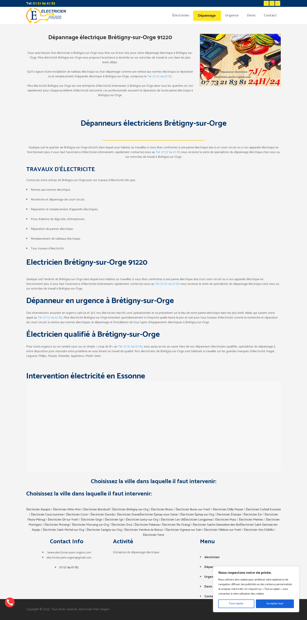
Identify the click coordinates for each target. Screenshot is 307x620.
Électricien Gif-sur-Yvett (63, 519)
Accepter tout (274, 603)
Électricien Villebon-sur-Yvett (222, 529)
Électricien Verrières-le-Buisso (143, 529)
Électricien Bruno (162, 509)
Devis (208, 586)
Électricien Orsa (121, 524)
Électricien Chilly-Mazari (228, 509)
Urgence (210, 576)
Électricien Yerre (153, 535)
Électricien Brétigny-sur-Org (130, 509)
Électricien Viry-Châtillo (259, 529)
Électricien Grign (91, 519)
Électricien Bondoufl (96, 509)
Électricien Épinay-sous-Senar (159, 514)
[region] (256, 589)
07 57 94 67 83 (69, 567)
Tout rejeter (236, 603)
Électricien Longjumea (198, 519)
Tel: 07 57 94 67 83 (159, 76)
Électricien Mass (225, 519)
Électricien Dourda (102, 514)
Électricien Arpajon (38, 509)
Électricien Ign (114, 519)
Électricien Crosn (77, 514)
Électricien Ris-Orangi (176, 524)
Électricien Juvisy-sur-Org (142, 519)
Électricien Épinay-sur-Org (197, 514)
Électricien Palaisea (147, 524)
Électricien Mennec (251, 519)
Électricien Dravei (128, 514)
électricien (211, 557)
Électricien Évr (253, 514)
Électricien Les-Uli (172, 519)
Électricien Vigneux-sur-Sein (183, 529)
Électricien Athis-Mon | (68, 509)
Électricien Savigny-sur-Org (104, 529)
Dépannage (212, 567)
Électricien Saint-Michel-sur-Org (63, 529)
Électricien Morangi (57, 524)
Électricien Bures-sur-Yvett (193, 509)
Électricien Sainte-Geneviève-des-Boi (216, 524)
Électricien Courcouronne (47, 514)
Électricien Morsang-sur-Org (90, 524)
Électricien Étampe (229, 514)
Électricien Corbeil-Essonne (263, 509)
